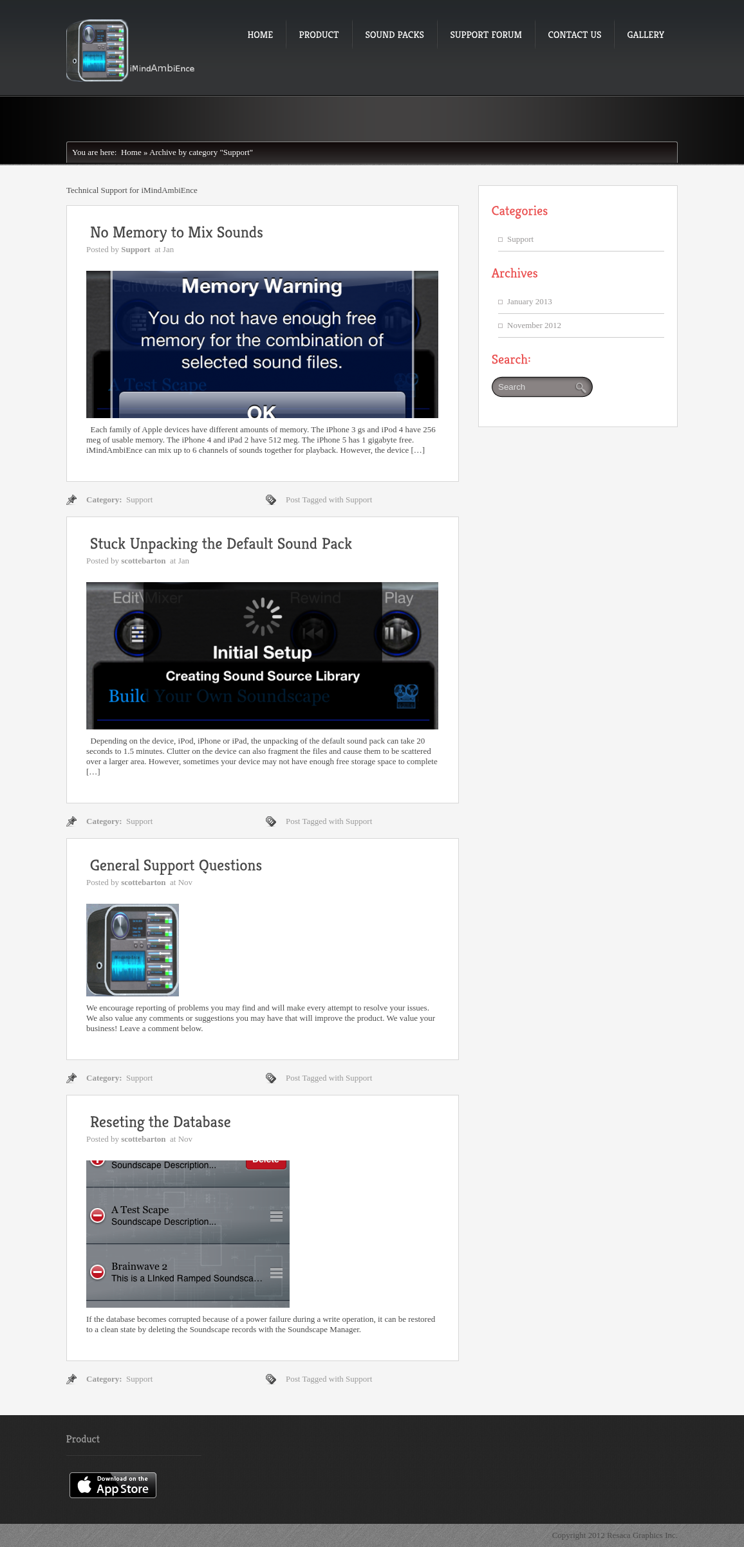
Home (128, 152)
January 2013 (529, 301)
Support (136, 249)
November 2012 (534, 325)
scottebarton (143, 560)
